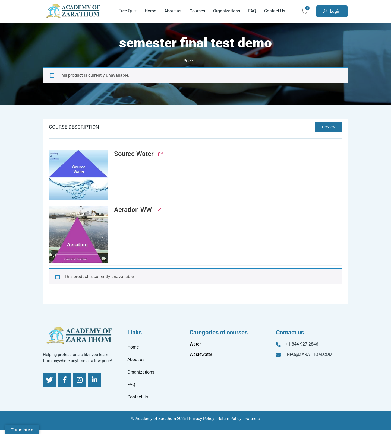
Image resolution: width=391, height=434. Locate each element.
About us (172, 11)
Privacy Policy (201, 418)
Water (195, 344)
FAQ (252, 11)
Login (335, 11)
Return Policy (229, 418)
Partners (252, 418)
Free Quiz (128, 11)
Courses (197, 11)
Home (150, 11)
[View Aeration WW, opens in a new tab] (158, 210)
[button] (78, 175)
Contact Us (274, 11)
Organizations (226, 11)
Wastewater (201, 354)
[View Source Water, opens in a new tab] (160, 154)
